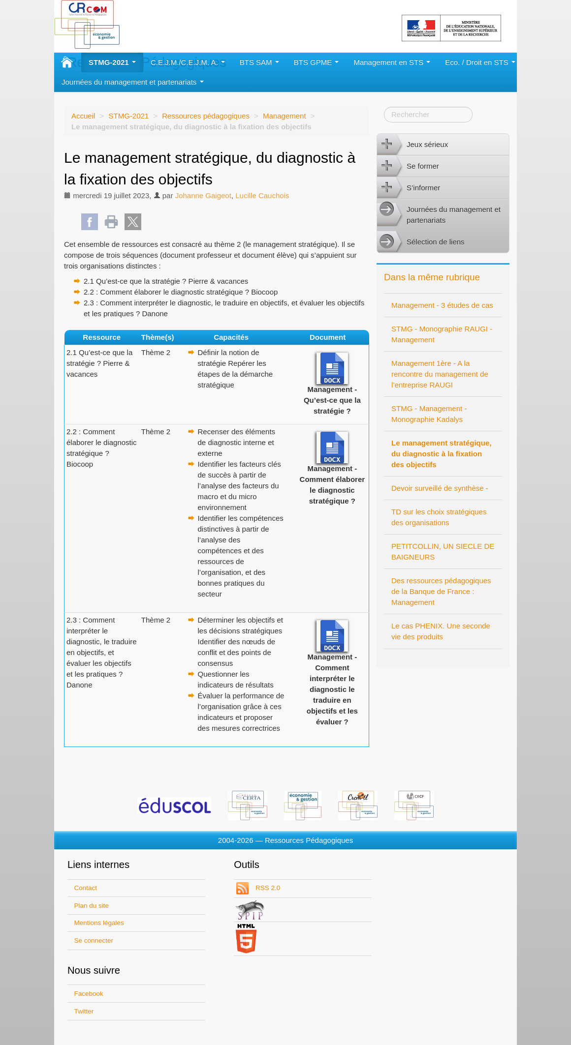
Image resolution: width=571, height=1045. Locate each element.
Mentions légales (99, 922)
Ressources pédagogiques (206, 116)
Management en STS (391, 62)
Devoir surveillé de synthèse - (439, 488)
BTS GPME (316, 62)
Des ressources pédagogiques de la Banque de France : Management (441, 591)
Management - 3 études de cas (442, 305)
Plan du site (91, 905)
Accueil (83, 116)
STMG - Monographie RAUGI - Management (441, 334)
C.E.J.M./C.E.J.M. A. (188, 62)
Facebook (88, 993)
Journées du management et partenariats (133, 82)
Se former (408, 166)
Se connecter (94, 940)
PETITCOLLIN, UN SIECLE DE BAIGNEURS (442, 551)
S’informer (408, 188)
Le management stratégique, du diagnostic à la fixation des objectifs (441, 454)
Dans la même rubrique (432, 277)
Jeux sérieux (412, 144)
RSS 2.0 (267, 888)
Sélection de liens (421, 242)
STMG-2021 (112, 62)
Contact (85, 888)
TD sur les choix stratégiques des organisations (438, 517)
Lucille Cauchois (262, 195)
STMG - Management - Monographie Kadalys (429, 413)
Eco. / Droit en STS (480, 62)
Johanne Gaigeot (203, 195)
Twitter (84, 1011)
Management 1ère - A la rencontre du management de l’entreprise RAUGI (439, 374)
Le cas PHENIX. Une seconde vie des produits (440, 631)
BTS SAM (259, 62)
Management (284, 116)
